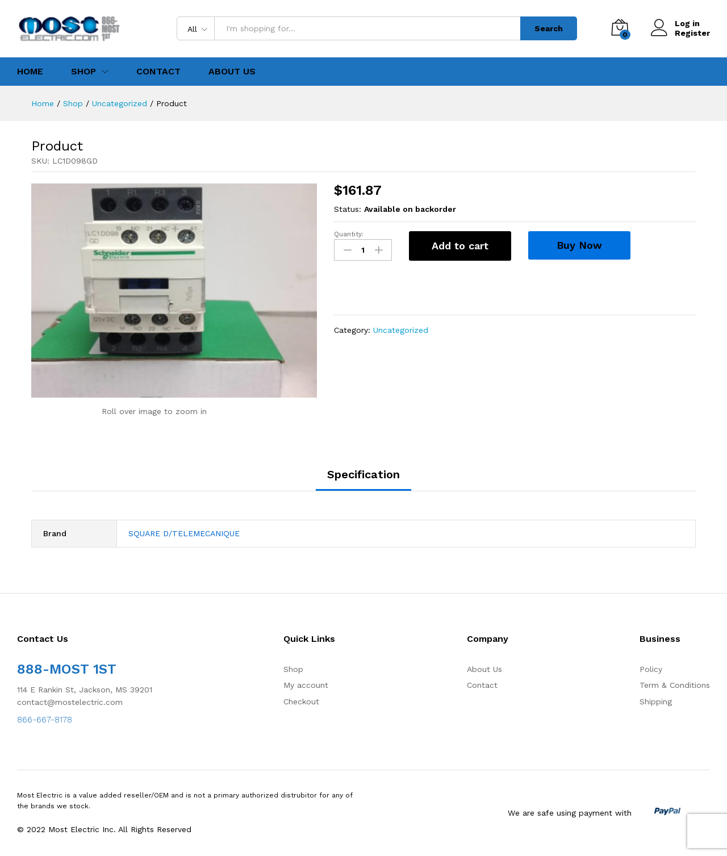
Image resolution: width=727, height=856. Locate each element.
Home (30, 71)
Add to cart (460, 246)
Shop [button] (83, 71)
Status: (347, 209)
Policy (651, 669)
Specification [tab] (363, 474)
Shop (293, 669)
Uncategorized (400, 330)
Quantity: (349, 234)
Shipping (656, 701)
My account (305, 685)
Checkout (301, 701)
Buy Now (579, 245)
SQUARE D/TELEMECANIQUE (184, 533)
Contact (158, 71)
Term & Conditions (675, 685)
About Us (232, 71)
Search (548, 28)
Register (692, 32)
